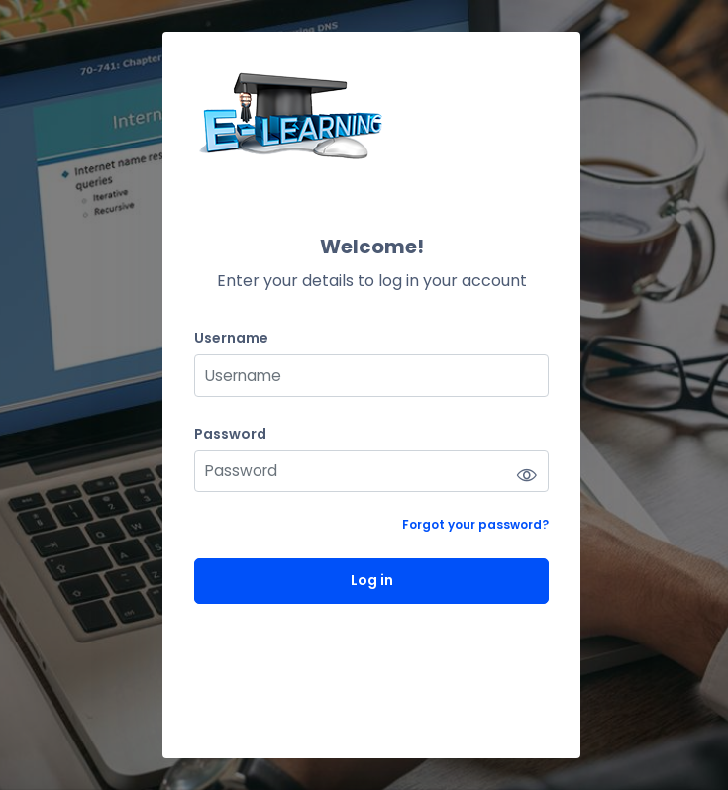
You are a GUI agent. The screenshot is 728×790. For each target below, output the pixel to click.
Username (231, 338)
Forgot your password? (475, 524)
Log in (372, 580)
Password (230, 434)
